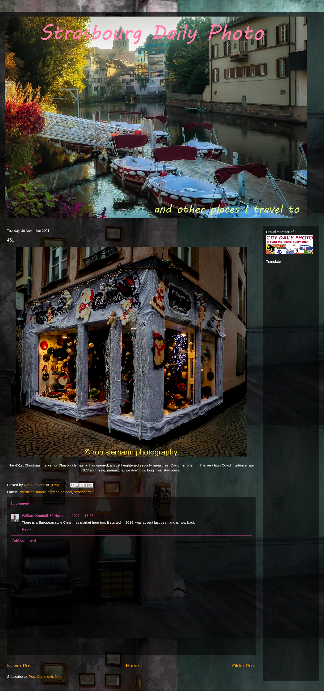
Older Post (244, 665)
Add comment (24, 540)
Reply (26, 529)
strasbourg (82, 492)
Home (132, 665)
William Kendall (35, 516)
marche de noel (60, 492)
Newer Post (20, 665)
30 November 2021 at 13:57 (71, 516)
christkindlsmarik (33, 492)
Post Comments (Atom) (47, 676)
